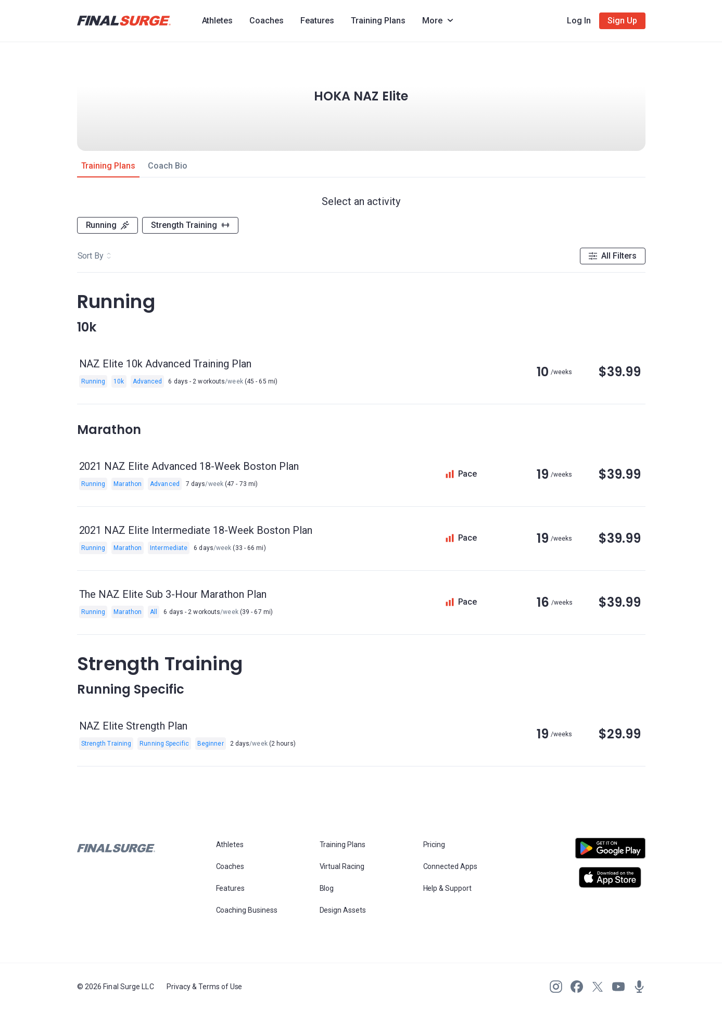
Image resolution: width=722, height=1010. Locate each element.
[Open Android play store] (610, 852)
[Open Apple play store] (610, 877)
